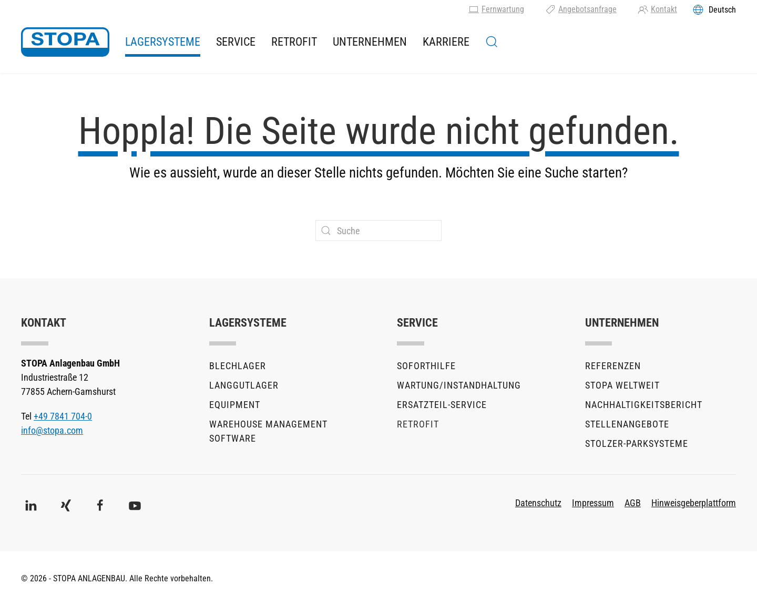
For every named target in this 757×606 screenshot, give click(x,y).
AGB (633, 502)
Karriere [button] (446, 41)
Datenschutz (538, 502)
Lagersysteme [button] (162, 41)
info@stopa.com (52, 430)
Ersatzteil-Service (442, 404)
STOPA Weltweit (622, 385)
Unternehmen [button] (370, 41)
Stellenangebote (627, 424)
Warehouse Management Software (268, 431)
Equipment (234, 404)
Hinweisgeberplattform (693, 502)
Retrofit (294, 41)
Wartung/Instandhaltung (459, 385)
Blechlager (237, 365)
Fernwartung (496, 9)
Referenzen (613, 365)
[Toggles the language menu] (714, 9)
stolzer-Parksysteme (636, 443)
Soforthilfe (426, 365)
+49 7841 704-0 (63, 416)
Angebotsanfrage (581, 9)
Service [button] (235, 41)
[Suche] (378, 230)
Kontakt (657, 9)
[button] (491, 42)
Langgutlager (244, 385)
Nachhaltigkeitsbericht (643, 404)
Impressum (593, 502)
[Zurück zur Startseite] (65, 42)
